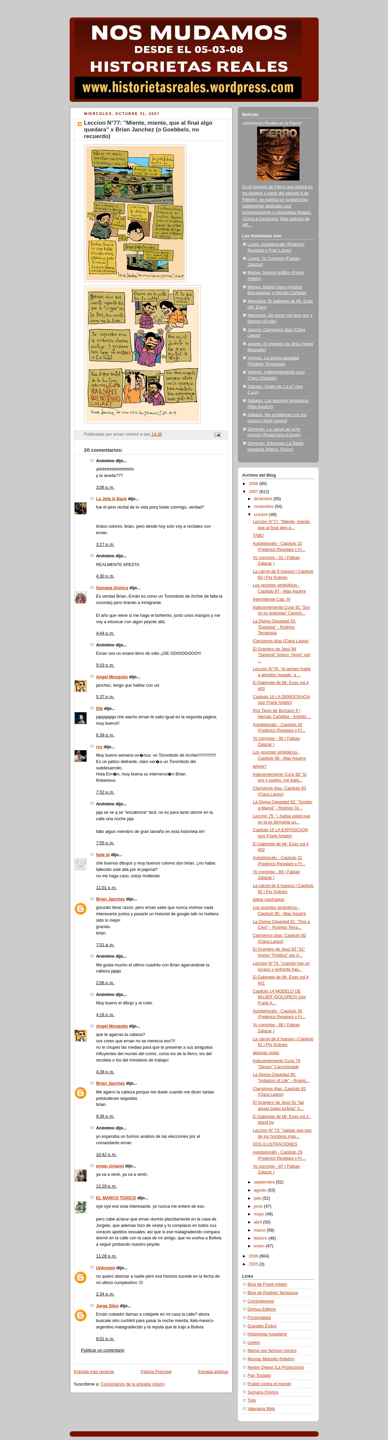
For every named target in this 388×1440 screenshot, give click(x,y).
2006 (254, 1256)
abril (258, 1222)
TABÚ (258, 535)
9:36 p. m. (105, 1116)
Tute (252, 1400)
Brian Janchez (110, 899)
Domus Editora (262, 1309)
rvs (99, 747)
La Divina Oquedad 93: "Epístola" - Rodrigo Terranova (274, 627)
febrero (261, 1238)
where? (260, 766)
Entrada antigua (213, 1371)
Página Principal (156, 1371)
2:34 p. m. (105, 1294)
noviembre (264, 506)
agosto (261, 1190)
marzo (260, 1230)
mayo (259, 1214)
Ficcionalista (259, 1317)
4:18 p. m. (105, 1014)
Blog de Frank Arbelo (267, 1284)
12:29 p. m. (106, 1186)
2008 (254, 483)
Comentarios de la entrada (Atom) (133, 1384)
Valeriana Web (261, 1408)
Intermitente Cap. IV (271, 599)
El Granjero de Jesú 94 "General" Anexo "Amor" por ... (282, 655)
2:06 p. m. (105, 983)
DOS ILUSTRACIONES (275, 1144)
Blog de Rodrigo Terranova (273, 1292)
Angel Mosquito (112, 677)
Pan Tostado (259, 1375)
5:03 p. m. (105, 665)
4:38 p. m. (105, 1072)
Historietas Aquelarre (267, 1334)
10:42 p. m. (106, 1154)
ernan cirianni (110, 1166)
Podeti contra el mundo (269, 1384)
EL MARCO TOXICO (116, 1198)
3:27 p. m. (105, 544)
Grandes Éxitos (262, 1326)
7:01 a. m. (105, 945)
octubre (261, 514)
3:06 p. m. (105, 487)
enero (260, 1246)
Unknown (105, 1268)
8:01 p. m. (105, 1338)
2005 (254, 1264)
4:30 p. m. (105, 576)
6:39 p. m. (105, 735)
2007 (254, 491)
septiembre (265, 1182)
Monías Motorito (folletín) (271, 1359)
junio (259, 1206)
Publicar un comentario (103, 1350)
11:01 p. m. (106, 887)
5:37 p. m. (105, 696)
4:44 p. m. (105, 633)
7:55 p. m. (105, 843)
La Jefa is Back (111, 498)
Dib (99, 708)
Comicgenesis (261, 1301)
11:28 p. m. (106, 1256)
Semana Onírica (112, 588)
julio (258, 1198)
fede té (103, 854)
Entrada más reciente (94, 1371)
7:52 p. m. (105, 792)
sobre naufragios (268, 899)
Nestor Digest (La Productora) (276, 1367)
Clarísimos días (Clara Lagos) (281, 641)
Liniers (254, 1342)
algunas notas (266, 1052)
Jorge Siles (107, 1306)
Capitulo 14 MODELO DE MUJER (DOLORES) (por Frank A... (279, 997)
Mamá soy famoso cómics (272, 1350)
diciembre (263, 498)
